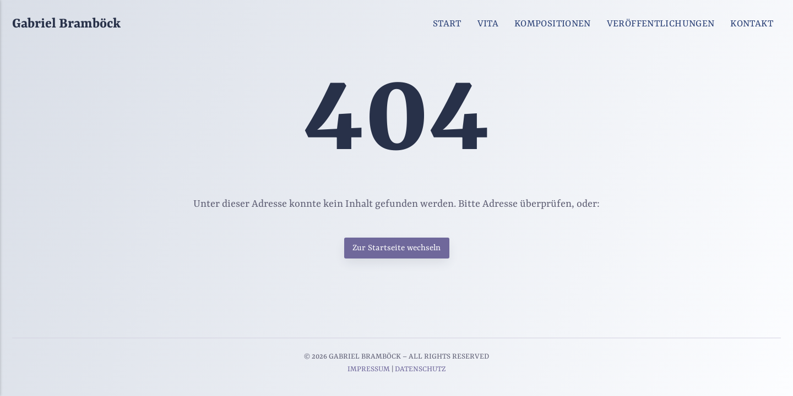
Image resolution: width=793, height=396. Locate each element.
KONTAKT (751, 24)
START (447, 24)
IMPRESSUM (368, 369)
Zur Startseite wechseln (396, 248)
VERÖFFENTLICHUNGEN (661, 24)
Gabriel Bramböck (66, 23)
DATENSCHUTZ (420, 369)
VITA (488, 24)
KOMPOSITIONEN (552, 24)
